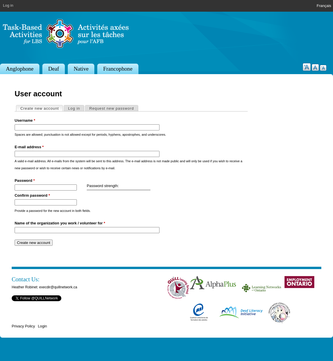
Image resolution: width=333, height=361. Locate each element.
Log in (8, 5)
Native (81, 69)
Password (25, 180)
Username (25, 120)
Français (324, 6)
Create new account (41, 108)
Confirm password (32, 195)
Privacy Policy (23, 326)
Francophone (117, 69)
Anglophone (20, 69)
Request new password (111, 108)
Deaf (53, 69)
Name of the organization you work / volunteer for (60, 223)
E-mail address (29, 147)
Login (42, 326)
